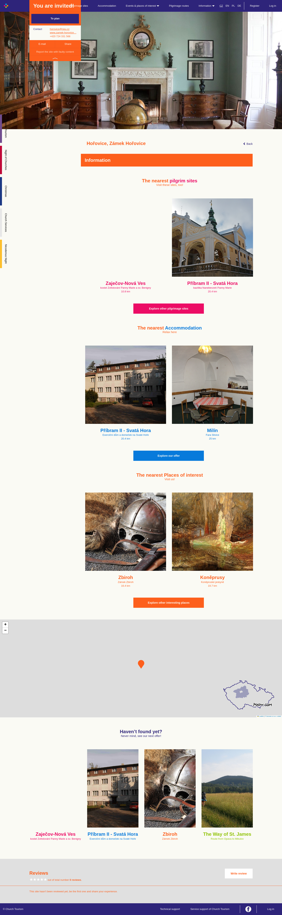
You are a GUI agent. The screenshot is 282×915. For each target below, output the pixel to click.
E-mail (42, 43)
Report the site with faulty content (55, 51)
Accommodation (107, 5)
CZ (221, 5)
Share (68, 43)
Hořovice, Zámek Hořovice (116, 143)
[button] (141, 664)
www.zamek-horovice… (63, 32)
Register (254, 5)
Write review (239, 873)
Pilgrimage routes (179, 5)
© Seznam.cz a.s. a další (273, 716)
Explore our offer (169, 455)
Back (248, 143)
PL (233, 5)
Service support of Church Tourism (209, 909)
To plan (55, 18)
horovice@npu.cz (60, 29)
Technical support (170, 909)
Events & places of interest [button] (142, 5)
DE (239, 5)
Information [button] (207, 5)
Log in (272, 5)
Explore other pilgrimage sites (168, 308)
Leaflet (260, 716)
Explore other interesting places (169, 602)
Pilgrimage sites (79, 5)
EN (227, 5)
